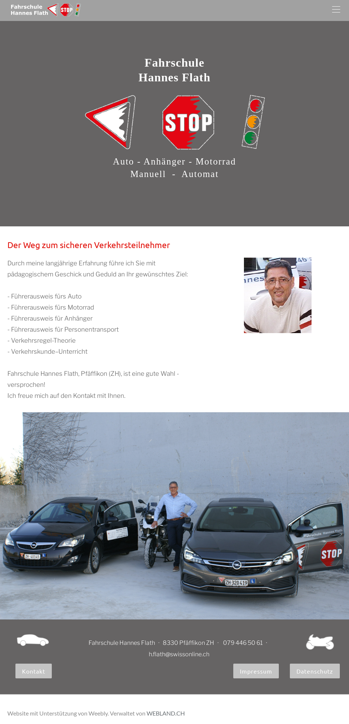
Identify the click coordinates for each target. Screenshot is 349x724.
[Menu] (336, 10)
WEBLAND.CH (166, 713)
